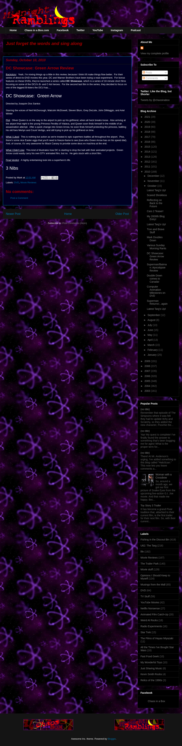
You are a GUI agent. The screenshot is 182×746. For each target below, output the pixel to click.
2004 (148, 385)
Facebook (63, 30)
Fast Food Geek (150, 656)
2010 (148, 171)
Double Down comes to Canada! (154, 278)
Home (13, 30)
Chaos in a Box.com (37, 30)
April (150, 339)
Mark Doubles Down (155, 239)
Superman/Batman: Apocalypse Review (157, 267)
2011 (148, 166)
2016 (148, 141)
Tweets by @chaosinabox (155, 100)
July (150, 325)
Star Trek (146, 632)
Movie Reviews (28, 182)
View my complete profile (155, 53)
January (152, 354)
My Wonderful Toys (151, 662)
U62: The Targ (149, 545)
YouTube (97, 30)
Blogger (112, 738)
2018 (148, 131)
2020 (148, 121)
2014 (148, 151)
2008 (148, 366)
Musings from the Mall (153, 584)
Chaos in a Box (156, 701)
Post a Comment (19, 198)
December (153, 175)
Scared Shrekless (157, 195)
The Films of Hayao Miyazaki (157, 638)
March (151, 344)
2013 (148, 156)
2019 (148, 126)
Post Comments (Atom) (74, 223)
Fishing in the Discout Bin (155, 539)
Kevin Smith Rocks (151, 674)
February (152, 349)
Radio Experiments (151, 626)
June (150, 330)
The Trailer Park (150, 563)
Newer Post (13, 213)
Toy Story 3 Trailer (151, 505)
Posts (147, 72)
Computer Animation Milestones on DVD (156, 291)
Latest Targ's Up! (156, 190)
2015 (148, 146)
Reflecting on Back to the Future (154, 203)
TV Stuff (145, 596)
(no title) (145, 409)
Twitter (80, 30)
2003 (148, 390)
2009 (148, 361)
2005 (148, 381)
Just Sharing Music (151, 668)
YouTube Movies (150, 602)
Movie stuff (147, 569)
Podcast (136, 30)
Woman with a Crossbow (164, 476)
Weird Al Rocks (149, 620)
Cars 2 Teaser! (155, 211)
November (153, 180)
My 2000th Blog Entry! (156, 218)
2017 (148, 136)
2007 (148, 371)
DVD (16, 182)
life (142, 551)
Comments (150, 78)
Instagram (117, 30)
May (150, 334)
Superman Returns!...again (157, 302)
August (151, 320)
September (154, 315)
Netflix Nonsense (150, 608)
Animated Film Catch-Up (154, 614)
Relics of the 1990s (151, 680)
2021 (148, 116)
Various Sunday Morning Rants (156, 247)
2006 (148, 376)
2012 (148, 161)
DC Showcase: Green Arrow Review (155, 256)
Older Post (122, 213)
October (152, 185)
